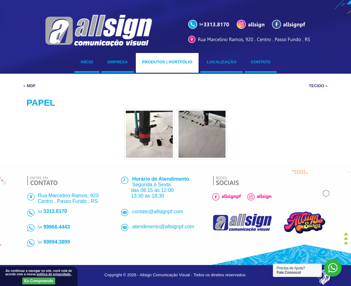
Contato (260, 62)
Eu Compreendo (38, 281)
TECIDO (316, 85)
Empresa (118, 62)
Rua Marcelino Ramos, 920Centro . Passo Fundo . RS (68, 198)
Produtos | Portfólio (167, 62)
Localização (222, 62)
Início (87, 62)
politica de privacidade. (54, 274)
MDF (31, 85)
